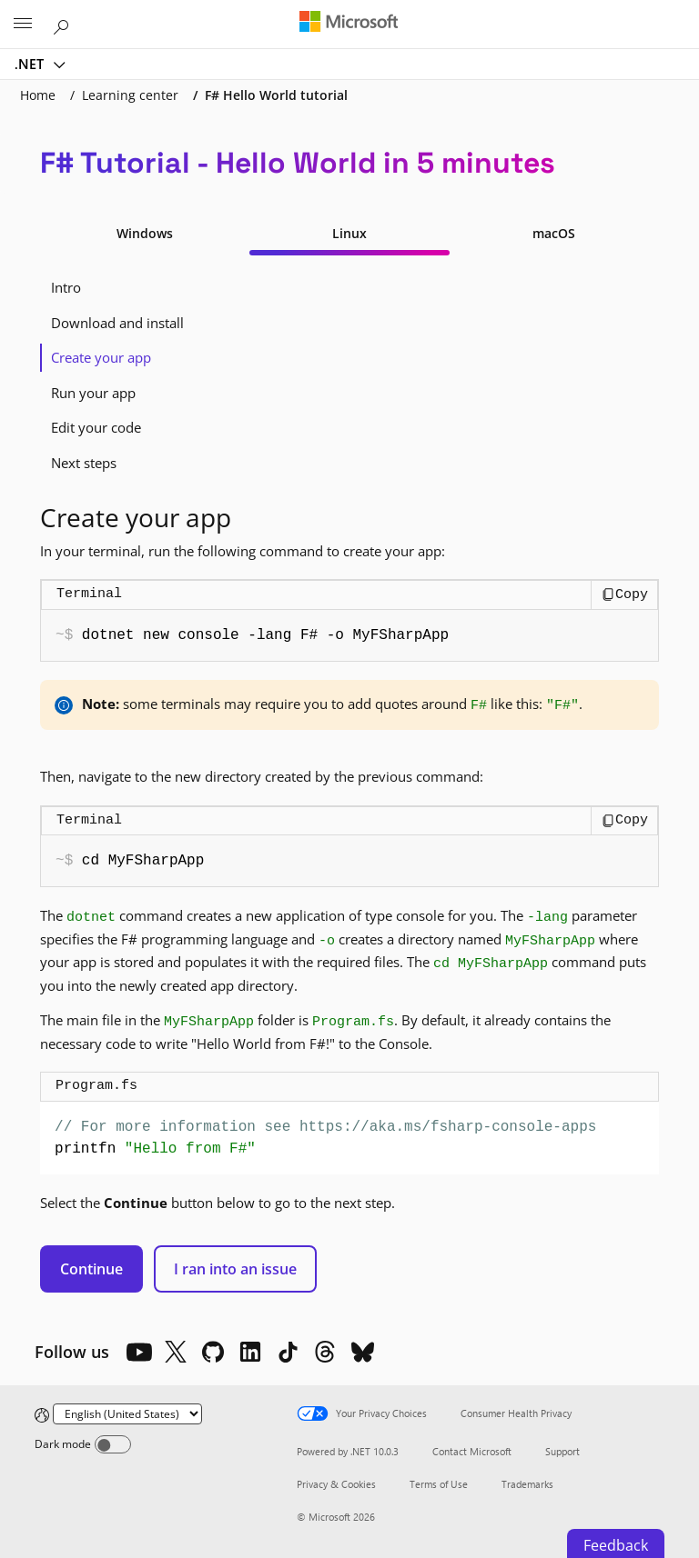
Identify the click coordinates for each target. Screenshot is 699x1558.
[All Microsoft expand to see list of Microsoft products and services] (23, 24)
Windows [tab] (144, 233)
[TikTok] (287, 1351)
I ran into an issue (235, 1269)
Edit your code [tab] (96, 427)
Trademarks (527, 1484)
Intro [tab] (66, 287)
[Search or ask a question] (63, 23)
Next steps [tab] (83, 463)
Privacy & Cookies (336, 1484)
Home (38, 95)
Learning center (130, 95)
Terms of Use (439, 1484)
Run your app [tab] (93, 393)
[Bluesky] (362, 1351)
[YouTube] (138, 1351)
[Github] (213, 1351)
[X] (175, 1351)
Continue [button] (91, 1269)
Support (562, 1451)
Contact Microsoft (472, 1451)
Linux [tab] (349, 233)
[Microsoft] (348, 23)
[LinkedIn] (250, 1351)
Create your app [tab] (101, 357)
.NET (31, 64)
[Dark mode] (113, 1444)
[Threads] (324, 1351)
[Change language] (127, 1413)
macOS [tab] (553, 233)
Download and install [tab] (117, 323)
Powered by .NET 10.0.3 (348, 1451)
